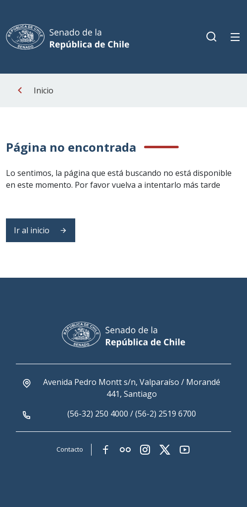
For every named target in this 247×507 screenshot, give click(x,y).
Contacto (69, 449)
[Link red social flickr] (125, 450)
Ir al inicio (40, 230)
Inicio (43, 90)
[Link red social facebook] (105, 450)
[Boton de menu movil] (235, 37)
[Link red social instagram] (145, 450)
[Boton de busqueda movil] (211, 37)
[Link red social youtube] (185, 450)
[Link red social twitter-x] (165, 450)
